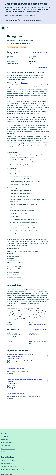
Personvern (4, 439)
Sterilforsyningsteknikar (15, 369)
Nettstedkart (5, 452)
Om (8, 449)
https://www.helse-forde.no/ (37, 324)
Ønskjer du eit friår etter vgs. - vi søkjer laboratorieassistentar (20, 355)
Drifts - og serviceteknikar (16, 394)
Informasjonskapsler (7, 442)
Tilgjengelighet (5, 445)
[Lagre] (47, 356)
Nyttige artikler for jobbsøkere (10, 460)
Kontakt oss (4, 436)
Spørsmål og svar (6, 463)
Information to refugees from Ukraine (12, 469)
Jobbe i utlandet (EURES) (9, 466)
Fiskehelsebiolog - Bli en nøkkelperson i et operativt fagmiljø (25, 380)
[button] (40, 329)
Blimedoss (24, 83)
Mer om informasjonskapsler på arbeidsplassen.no (20, 15)
